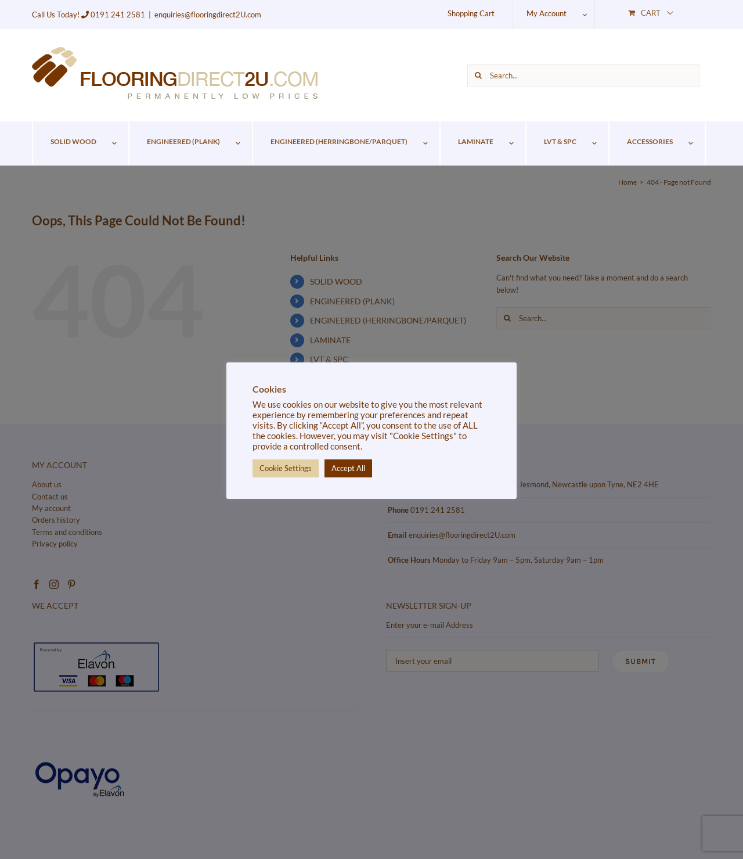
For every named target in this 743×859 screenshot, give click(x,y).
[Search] (478, 75)
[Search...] (583, 75)
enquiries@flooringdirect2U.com (207, 14)
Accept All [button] (348, 468)
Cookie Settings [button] (285, 468)
